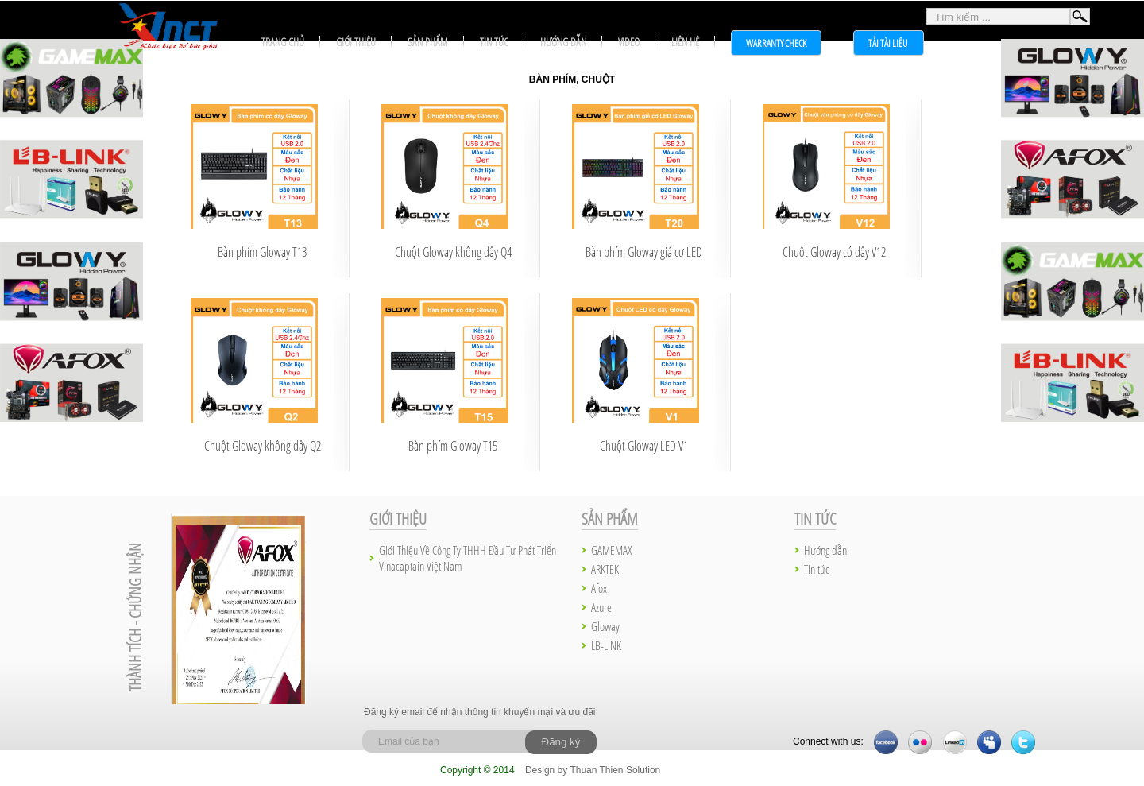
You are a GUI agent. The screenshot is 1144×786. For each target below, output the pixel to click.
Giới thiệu (356, 41)
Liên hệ (685, 41)
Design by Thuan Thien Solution (592, 770)
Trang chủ (282, 41)
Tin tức (494, 41)
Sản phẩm (428, 41)
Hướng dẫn (563, 41)
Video (629, 41)
